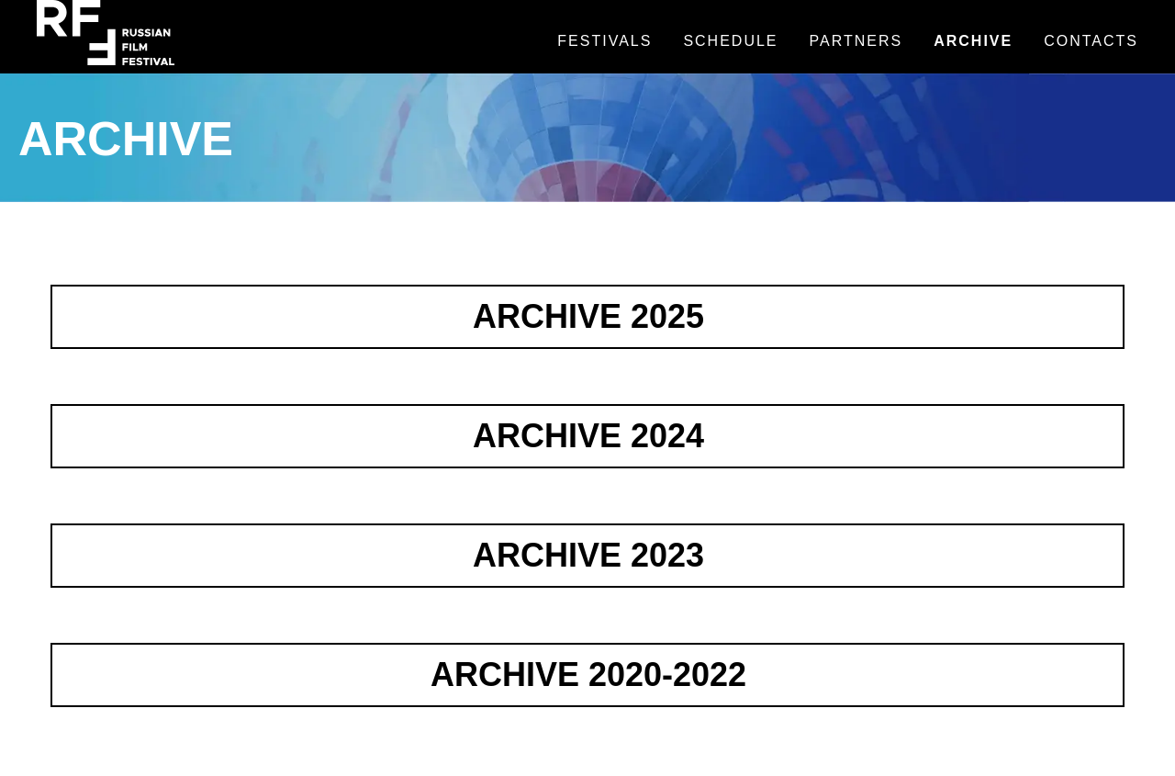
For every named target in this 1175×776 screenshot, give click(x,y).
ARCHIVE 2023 (588, 555)
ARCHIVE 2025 (588, 316)
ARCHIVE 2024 (588, 436)
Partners (856, 41)
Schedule (730, 41)
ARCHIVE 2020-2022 (588, 674)
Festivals (604, 41)
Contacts (1091, 41)
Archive (973, 41)
